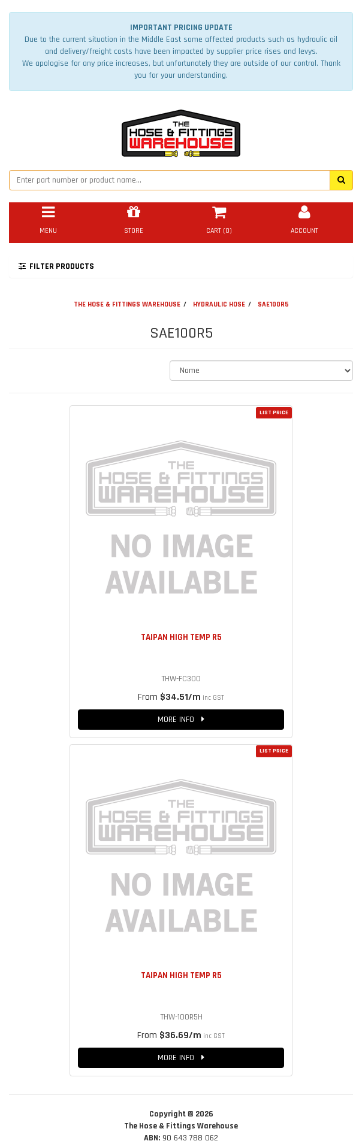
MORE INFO (181, 719)
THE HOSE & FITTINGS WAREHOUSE (127, 304)
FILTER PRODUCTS (56, 266)
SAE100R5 (273, 304)
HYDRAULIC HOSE (219, 304)
